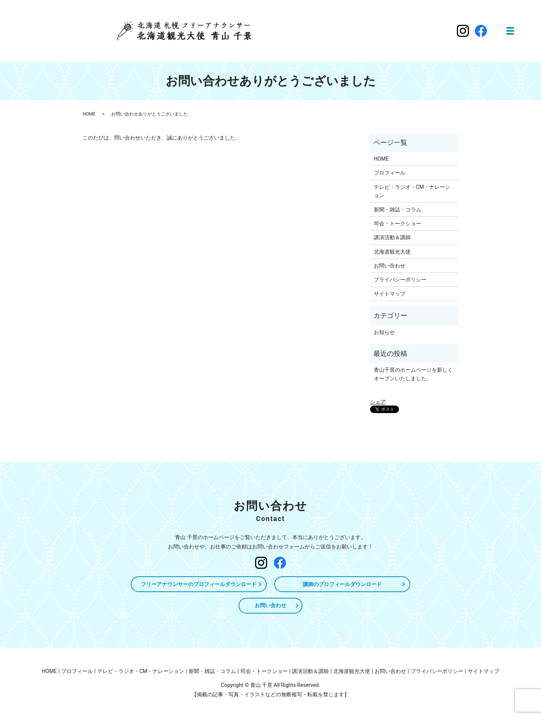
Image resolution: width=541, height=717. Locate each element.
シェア (378, 402)
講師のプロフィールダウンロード (342, 584)
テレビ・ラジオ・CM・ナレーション (412, 191)
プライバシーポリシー (400, 279)
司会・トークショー (397, 223)
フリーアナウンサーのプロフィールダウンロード (199, 584)
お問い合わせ (389, 266)
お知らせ (384, 332)
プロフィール (389, 173)
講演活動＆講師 (392, 237)
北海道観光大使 (392, 252)
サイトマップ (389, 294)
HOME (89, 114)
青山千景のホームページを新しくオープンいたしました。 (413, 374)
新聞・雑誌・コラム (397, 210)
